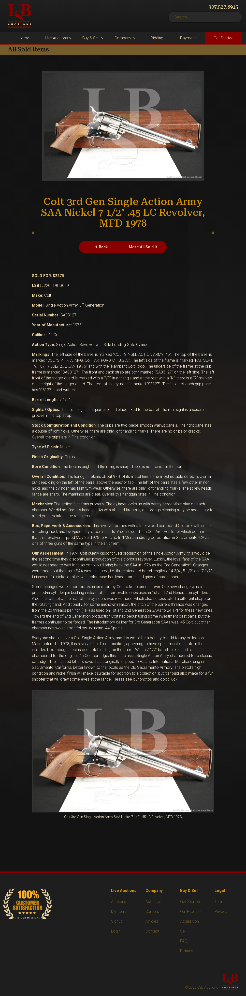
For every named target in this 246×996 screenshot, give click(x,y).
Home (24, 38)
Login (115, 931)
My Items (119, 911)
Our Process (191, 911)
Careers (152, 911)
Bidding (157, 38)
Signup (117, 921)
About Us (153, 901)
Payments (189, 38)
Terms (220, 901)
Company (123, 38)
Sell (183, 931)
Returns (186, 951)
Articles (151, 921)
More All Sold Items (147, 247)
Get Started (223, 38)
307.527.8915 (223, 7)
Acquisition (189, 921)
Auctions (118, 901)
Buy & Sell (90, 38)
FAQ (183, 941)
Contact (152, 931)
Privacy (221, 911)
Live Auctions (56, 38)
